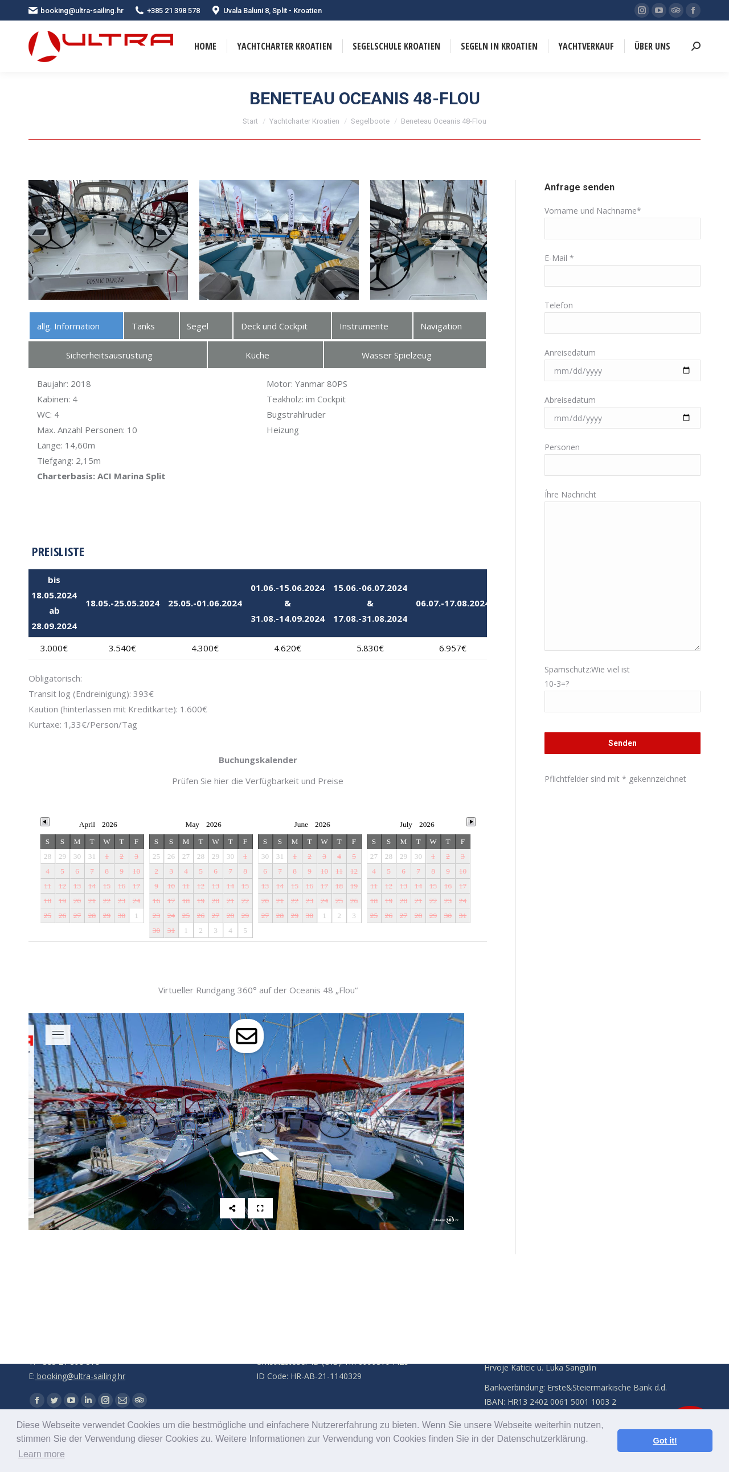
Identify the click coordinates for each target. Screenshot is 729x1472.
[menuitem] (205, 46)
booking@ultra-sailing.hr (76, 10)
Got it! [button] (665, 1440)
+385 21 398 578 (167, 10)
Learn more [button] (41, 1454)
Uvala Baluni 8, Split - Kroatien (266, 10)
